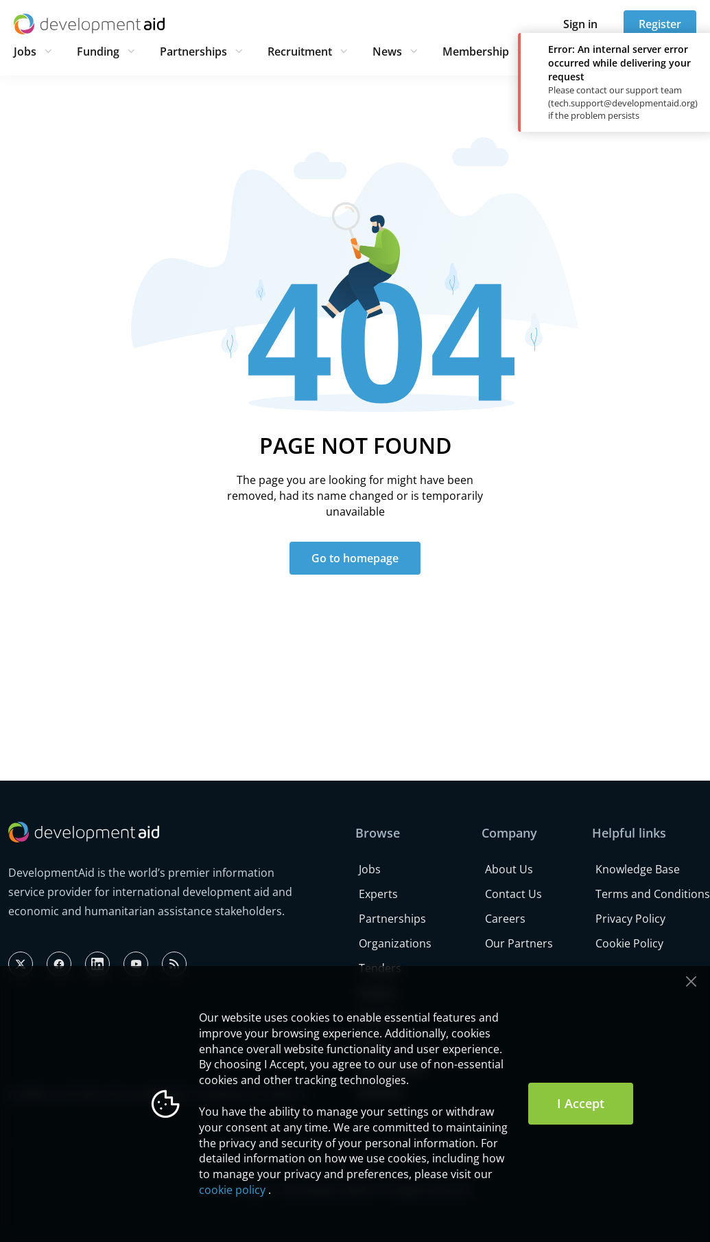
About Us (509, 869)
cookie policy (232, 1189)
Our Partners (519, 943)
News (387, 51)
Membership (475, 51)
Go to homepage (355, 558)
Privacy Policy (630, 918)
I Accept (580, 1103)
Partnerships (193, 51)
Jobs (25, 51)
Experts (378, 893)
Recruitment (300, 51)
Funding (98, 51)
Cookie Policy (629, 943)
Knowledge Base (637, 869)
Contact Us (513, 893)
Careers (505, 918)
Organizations (395, 943)
